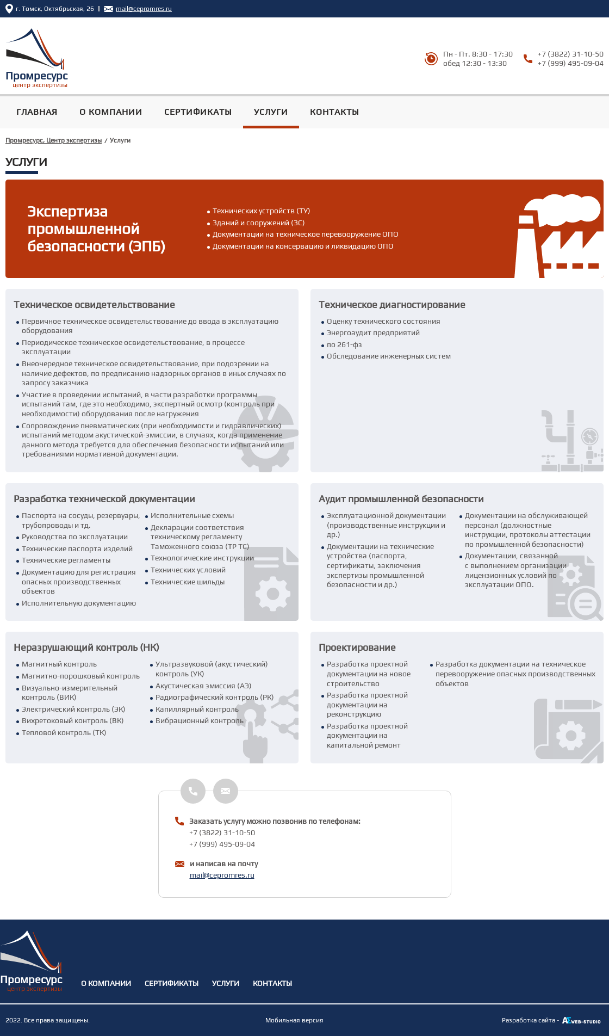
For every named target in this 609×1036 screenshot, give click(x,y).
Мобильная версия (294, 1020)
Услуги (271, 112)
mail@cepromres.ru (222, 875)
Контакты (334, 112)
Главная (37, 112)
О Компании (110, 112)
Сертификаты (198, 112)
